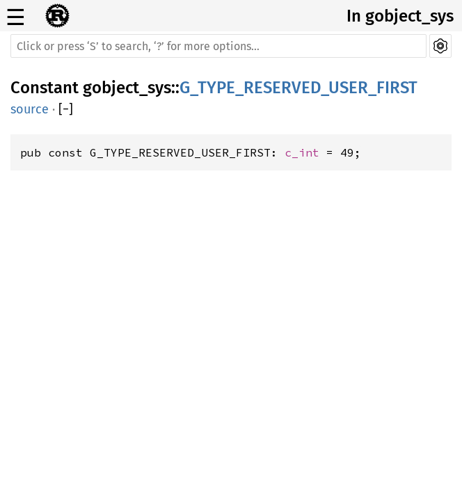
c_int (302, 152)
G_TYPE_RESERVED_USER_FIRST (298, 87)
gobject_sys (127, 87)
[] (65, 109)
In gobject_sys (400, 16)
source (29, 109)
